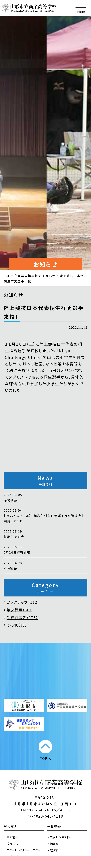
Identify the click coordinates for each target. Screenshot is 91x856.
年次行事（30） (19, 609)
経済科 (54, 850)
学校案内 (10, 826)
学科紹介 (54, 826)
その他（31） (17, 625)
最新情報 (12, 837)
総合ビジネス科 (60, 837)
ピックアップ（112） (23, 602)
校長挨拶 (12, 844)
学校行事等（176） (22, 617)
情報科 (54, 844)
